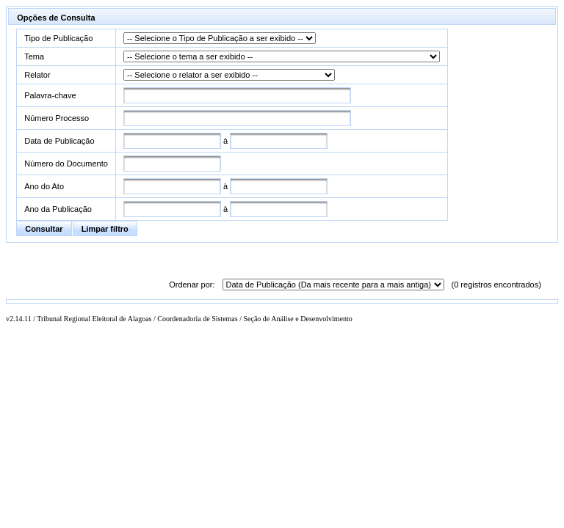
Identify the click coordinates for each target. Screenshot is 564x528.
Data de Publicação (59, 140)
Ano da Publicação (58, 209)
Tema (34, 56)
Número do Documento (66, 163)
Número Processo (56, 118)
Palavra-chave (50, 95)
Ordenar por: (191, 284)
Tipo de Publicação (58, 38)
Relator (37, 74)
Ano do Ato (44, 186)
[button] (43, 228)
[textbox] (237, 95)
